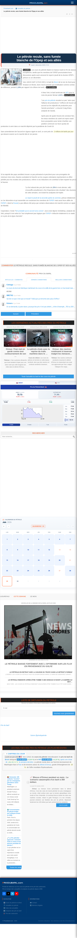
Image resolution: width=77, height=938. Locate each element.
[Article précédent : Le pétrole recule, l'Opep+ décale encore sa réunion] (13, 314)
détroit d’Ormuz (45, 765)
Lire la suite (63, 805)
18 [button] (38, 560)
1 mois (11, 424)
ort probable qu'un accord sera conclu (29, 211)
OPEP (52, 200)
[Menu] (72, 2)
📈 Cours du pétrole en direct (12, 903)
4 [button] (38, 539)
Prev (5, 336)
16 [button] (17, 560)
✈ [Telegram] (12, 893)
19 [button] (49, 560)
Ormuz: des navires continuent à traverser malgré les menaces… (61, 351)
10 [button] (28, 550)
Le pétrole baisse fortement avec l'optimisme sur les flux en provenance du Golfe (38, 665)
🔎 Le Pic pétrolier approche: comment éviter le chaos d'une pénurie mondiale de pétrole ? (14, 841)
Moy (67, 420)
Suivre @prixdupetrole (38, 735)
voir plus (9, 291)
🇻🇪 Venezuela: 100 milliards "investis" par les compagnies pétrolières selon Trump (13, 780)
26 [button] (49, 571)
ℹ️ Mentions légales (36, 905)
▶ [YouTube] (16, 893)
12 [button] (49, 550)
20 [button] (59, 560)
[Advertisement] (38, 36)
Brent (56, 82)
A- (72, 14)
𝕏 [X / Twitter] (8, 893)
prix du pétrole (50, 100)
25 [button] (38, 571)
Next (72, 336)
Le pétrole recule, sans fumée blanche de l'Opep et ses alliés (39, 58)
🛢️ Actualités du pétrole (22, 8)
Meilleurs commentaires (63, 280)
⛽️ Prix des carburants (10, 913)
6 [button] (59, 539)
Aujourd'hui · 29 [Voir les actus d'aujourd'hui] (38, 526)
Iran (20, 765)
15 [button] (7, 560)
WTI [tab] (57, 383)
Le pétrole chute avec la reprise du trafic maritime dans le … (38, 351)
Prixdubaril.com (8, 8)
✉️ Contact (33, 903)
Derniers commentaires (39, 280)
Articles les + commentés (14, 280)
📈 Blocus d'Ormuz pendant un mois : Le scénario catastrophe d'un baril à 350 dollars (49, 779)
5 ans (65, 424)
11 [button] (38, 550)
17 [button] (28, 560)
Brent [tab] (19, 383)
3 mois (29, 424)
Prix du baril (5, 725)
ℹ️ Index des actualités (10, 908)
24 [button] (28, 571)
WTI (67, 93)
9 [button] (17, 550)
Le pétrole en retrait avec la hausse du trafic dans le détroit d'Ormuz (41, 672)
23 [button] (17, 571)
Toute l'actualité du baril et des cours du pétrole (38, 376)
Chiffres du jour (16, 754)
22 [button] (7, 571)
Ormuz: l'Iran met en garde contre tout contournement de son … (15, 352)
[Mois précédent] (8, 526)
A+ (67, 14)
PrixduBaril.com (8, 921)
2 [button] (17, 539)
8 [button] (7, 550)
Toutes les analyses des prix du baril (17, 867)
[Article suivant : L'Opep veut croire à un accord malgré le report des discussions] (38, 314)
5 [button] (49, 539)
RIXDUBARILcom (12, 883)
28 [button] (70, 571)
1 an (47, 424)
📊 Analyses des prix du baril (12, 911)
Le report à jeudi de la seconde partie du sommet (43, 198)
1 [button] (7, 539)
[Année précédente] (4, 526)
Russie (15, 203)
